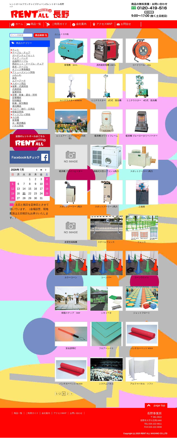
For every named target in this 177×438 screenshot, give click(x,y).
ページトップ (156, 405)
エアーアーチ (19, 81)
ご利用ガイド (59, 24)
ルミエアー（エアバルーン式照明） (71, 136)
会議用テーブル (20, 61)
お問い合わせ (76, 413)
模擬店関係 (17, 112)
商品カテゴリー (24, 43)
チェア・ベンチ (20, 58)
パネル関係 (17, 126)
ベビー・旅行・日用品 (23, 109)
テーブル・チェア (21, 53)
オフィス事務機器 (21, 69)
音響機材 (16, 98)
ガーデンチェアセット (23, 55)
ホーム (19, 24)
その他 (15, 117)
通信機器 (16, 106)
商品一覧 (36, 24)
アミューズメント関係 (23, 72)
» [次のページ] (71, 394)
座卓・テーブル (20, 67)
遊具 (14, 78)
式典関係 (16, 89)
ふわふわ (16, 75)
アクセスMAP (104, 24)
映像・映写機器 (20, 103)
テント (15, 50)
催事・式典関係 (20, 86)
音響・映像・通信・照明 (24, 95)
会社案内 (81, 24)
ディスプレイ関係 (21, 114)
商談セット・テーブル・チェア (28, 64)
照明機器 (16, 100)
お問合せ (126, 24)
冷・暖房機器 (19, 123)
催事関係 (16, 92)
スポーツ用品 (19, 84)
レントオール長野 (67, 14)
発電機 (15, 120)
